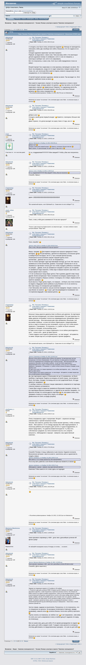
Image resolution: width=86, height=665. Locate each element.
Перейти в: (52, 652)
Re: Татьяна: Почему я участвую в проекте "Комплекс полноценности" (43, 39)
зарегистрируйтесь (27, 11)
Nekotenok (9, 37)
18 (20, 29)
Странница (9, 188)
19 (22, 29)
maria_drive (9, 210)
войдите (16, 11)
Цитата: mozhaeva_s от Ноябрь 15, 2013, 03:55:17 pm (43, 457)
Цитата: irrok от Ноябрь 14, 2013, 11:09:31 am (41, 171)
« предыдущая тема (62, 27)
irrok (7, 134)
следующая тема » (75, 27)
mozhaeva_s (9, 409)
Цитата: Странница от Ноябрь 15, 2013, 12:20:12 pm (43, 356)
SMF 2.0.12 (34, 658)
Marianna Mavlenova (12, 528)
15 (14, 29)
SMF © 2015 (41, 658)
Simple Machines (50, 658)
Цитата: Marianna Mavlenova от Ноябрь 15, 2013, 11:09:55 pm (45, 562)
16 (16, 29)
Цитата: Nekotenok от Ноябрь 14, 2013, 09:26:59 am (43, 143)
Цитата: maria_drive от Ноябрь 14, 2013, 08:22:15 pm (43, 245)
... (13, 29)
